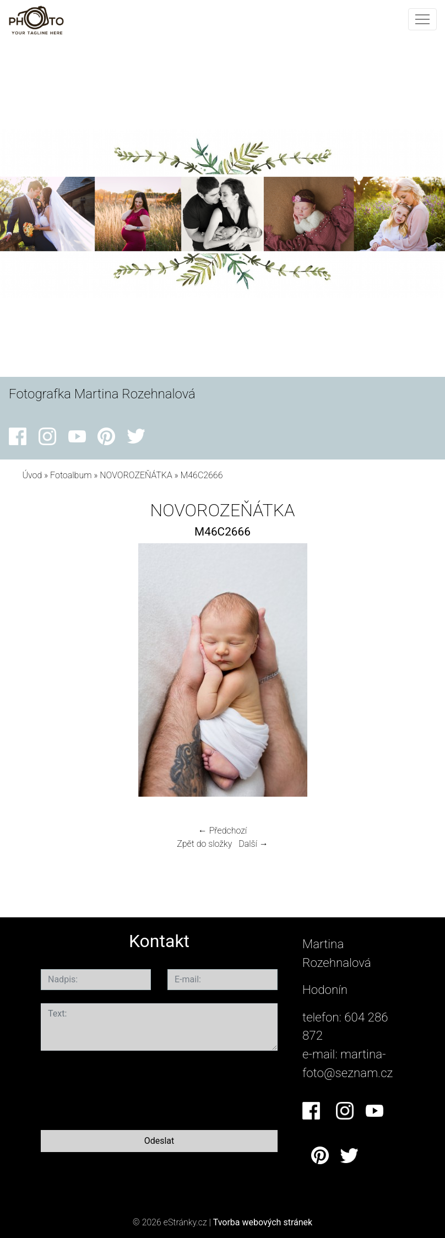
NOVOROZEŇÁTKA (136, 475)
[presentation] (124, 1088)
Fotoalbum (70, 475)
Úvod (32, 475)
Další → (253, 844)
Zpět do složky (204, 844)
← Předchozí (222, 830)
